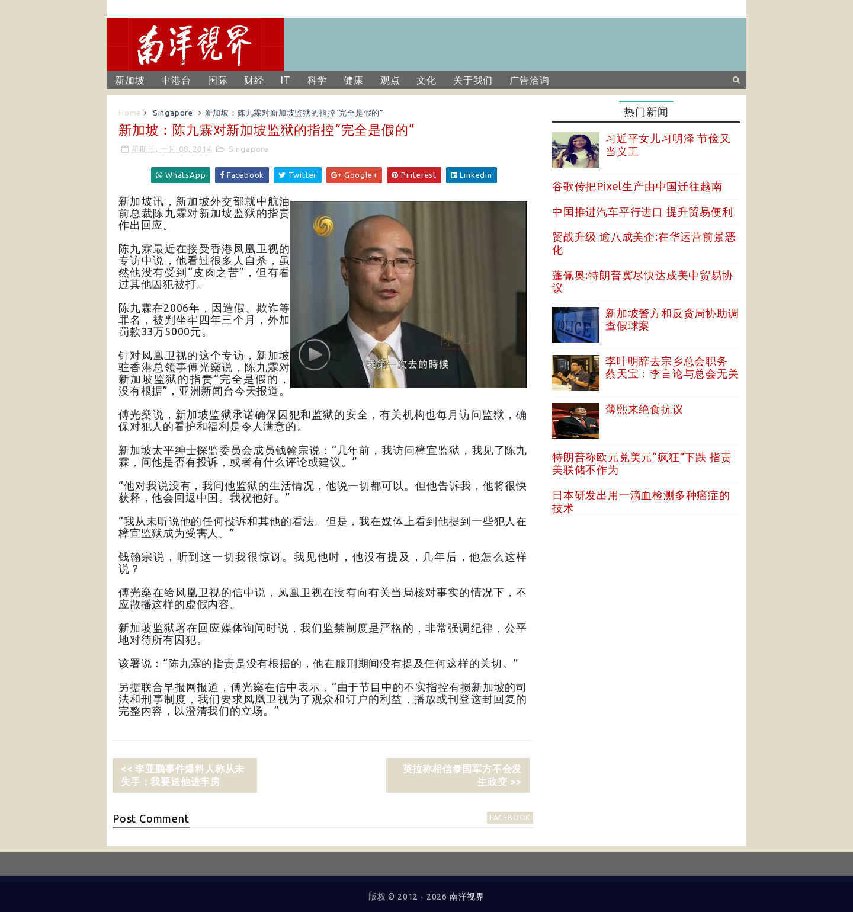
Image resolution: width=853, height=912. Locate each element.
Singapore (173, 112)
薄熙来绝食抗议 (644, 409)
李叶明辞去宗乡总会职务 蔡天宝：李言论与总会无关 (672, 367)
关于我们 (473, 80)
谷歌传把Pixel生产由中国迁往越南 (637, 186)
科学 (317, 80)
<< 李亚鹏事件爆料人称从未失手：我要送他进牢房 (183, 775)
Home (129, 112)
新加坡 (130, 80)
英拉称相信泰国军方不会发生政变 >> (462, 775)
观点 (390, 80)
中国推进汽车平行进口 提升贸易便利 (642, 211)
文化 (426, 80)
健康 (354, 80)
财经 (254, 80)
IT (286, 80)
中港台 (176, 80)
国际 (218, 80)
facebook (510, 817)
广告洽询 (529, 80)
